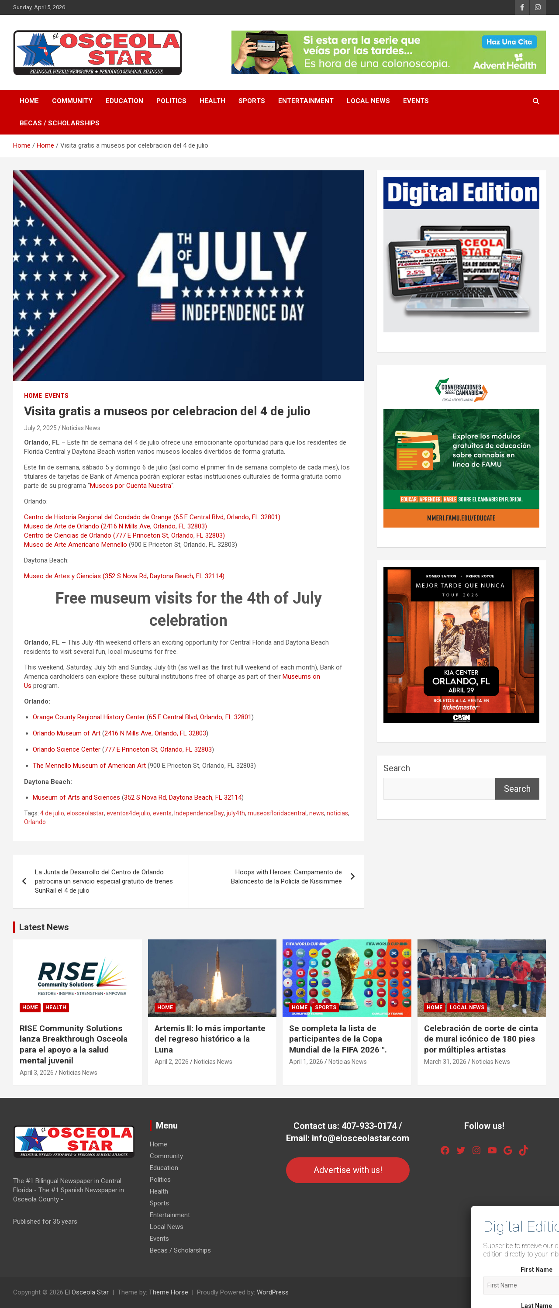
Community (72, 101)
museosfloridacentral (277, 813)
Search (396, 768)
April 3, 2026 (37, 1072)
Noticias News (81, 427)
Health (212, 101)
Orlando (35, 821)
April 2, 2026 (172, 1061)
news (316, 813)
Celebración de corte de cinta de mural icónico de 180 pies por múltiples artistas (481, 1039)
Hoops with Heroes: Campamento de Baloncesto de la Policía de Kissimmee (286, 876)
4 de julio (52, 813)
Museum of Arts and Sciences (76, 797)
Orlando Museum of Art (66, 733)
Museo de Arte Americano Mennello (75, 545)
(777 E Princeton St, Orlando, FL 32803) (169, 535)
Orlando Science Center (66, 749)
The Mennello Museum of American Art (89, 766)
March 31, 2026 (445, 1061)
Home (29, 101)
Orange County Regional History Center (89, 717)
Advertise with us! (348, 1170)
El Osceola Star (87, 1292)
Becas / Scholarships (60, 123)
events (162, 813)
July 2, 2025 (40, 427)
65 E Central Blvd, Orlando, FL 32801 (200, 717)
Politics (171, 101)
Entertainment (306, 101)
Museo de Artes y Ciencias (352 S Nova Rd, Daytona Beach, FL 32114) (124, 576)
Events (416, 101)
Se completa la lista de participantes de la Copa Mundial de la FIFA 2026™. (338, 1039)
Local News (368, 101)
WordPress (273, 1292)
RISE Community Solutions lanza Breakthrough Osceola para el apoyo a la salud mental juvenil (74, 1044)
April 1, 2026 (306, 1061)
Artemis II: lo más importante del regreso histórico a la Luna (210, 1039)
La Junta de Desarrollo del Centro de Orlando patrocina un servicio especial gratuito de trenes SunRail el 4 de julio (104, 881)
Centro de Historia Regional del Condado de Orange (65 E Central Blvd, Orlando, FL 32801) (152, 517)
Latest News (44, 927)
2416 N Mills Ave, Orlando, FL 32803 (155, 733)
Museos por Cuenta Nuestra (130, 486)
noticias (337, 813)
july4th (236, 813)
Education (124, 101)
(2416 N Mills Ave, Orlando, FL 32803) (154, 526)
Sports (251, 101)
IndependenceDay (199, 813)
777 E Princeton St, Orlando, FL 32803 (158, 749)
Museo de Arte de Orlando (61, 526)
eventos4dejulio (128, 813)
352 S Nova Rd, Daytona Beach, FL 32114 (183, 797)
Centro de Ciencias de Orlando (67, 535)
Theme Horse (168, 1292)
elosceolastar (85, 813)
